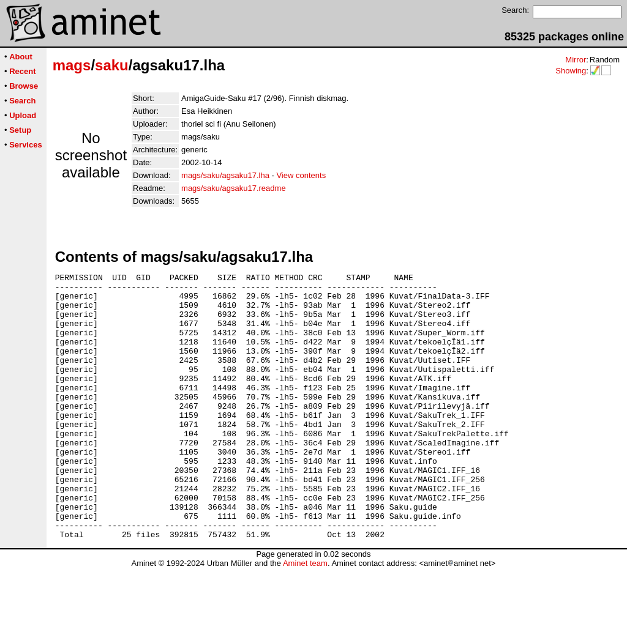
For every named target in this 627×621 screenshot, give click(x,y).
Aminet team (305, 616)
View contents (301, 175)
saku (112, 65)
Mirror (575, 59)
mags (72, 65)
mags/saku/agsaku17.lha (225, 175)
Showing (570, 70)
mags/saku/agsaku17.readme (233, 188)
